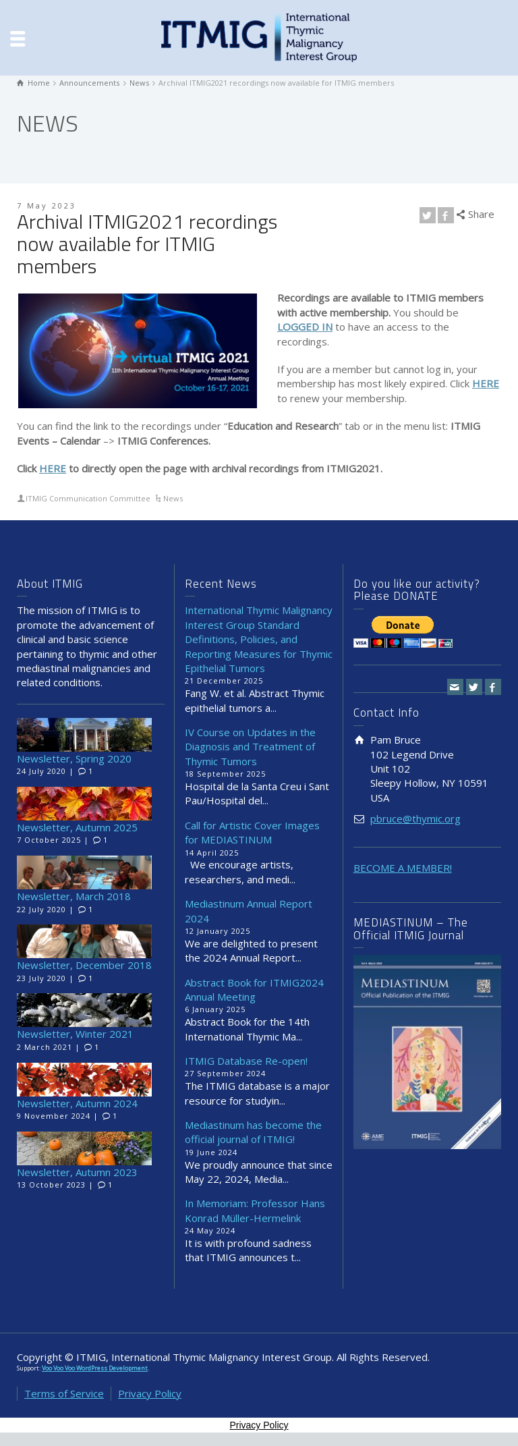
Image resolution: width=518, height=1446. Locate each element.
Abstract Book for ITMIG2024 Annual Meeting (254, 989)
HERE (52, 468)
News (173, 498)
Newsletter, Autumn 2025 (77, 827)
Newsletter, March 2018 (74, 896)
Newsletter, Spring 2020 (74, 758)
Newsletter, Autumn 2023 (77, 1172)
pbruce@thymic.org (415, 818)
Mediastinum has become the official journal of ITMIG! (253, 1132)
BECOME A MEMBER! (402, 867)
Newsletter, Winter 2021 (75, 1033)
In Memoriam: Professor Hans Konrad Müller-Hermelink (255, 1210)
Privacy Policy (149, 1393)
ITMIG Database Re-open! (246, 1060)
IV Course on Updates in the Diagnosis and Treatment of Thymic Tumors (250, 746)
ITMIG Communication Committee (88, 498)
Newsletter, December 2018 (84, 965)
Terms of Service (64, 1393)
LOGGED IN (305, 326)
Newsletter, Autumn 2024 (77, 1103)
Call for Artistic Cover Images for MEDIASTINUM (252, 832)
